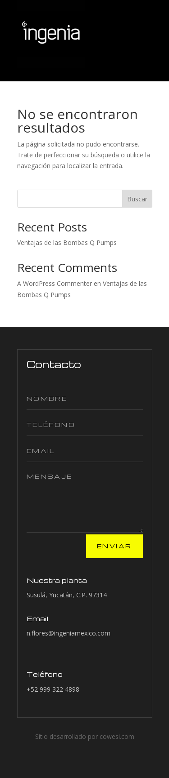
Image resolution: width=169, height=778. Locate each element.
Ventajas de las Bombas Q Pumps (67, 242)
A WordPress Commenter (54, 283)
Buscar (137, 199)
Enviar (114, 546)
